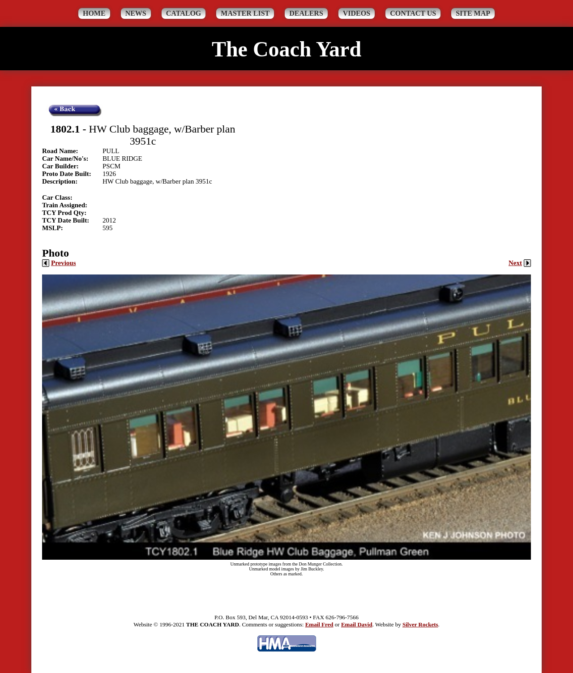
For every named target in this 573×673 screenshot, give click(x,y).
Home (94, 13)
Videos (356, 13)
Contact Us (413, 13)
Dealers (306, 13)
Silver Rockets (420, 624)
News (135, 13)
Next (520, 262)
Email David (356, 624)
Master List (245, 13)
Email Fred (319, 624)
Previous (59, 262)
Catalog (183, 13)
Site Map (473, 13)
